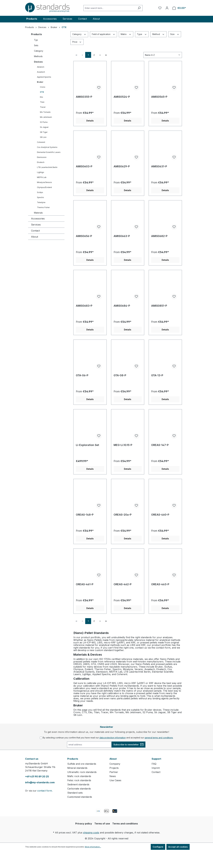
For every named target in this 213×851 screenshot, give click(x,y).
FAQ (154, 763)
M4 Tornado (45, 112)
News (112, 776)
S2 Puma (43, 122)
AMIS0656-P (84, 236)
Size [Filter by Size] (174, 33)
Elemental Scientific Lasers (48, 152)
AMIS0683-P (84, 305)
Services (36, 224)
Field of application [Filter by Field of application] (103, 33)
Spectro (40, 197)
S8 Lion (43, 137)
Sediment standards (78, 784)
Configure (158, 847)
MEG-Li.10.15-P (123, 445)
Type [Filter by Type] (142, 33)
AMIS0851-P (159, 305)
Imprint (156, 767)
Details (90, 120)
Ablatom (40, 67)
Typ (36, 40)
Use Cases (115, 780)
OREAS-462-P (122, 584)
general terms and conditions (159, 737)
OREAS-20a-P (122, 514)
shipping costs (91, 832)
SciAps (40, 192)
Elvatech (40, 162)
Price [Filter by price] (77, 41)
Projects (114, 767)
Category (38, 51)
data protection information (112, 737)
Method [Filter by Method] (158, 33)
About (34, 236)
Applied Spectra (44, 77)
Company (114, 763)
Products (36, 34)
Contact (35, 230)
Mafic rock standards (79, 776)
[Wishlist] (159, 8)
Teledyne (41, 202)
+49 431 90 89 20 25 (37, 776)
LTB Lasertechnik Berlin (47, 167)
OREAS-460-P (160, 514)
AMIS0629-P (122, 166)
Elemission (41, 157)
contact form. (45, 790)
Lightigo (40, 172)
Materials (38, 212)
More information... (93, 847)
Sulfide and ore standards (81, 763)
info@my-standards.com (40, 782)
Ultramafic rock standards (82, 772)
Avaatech (41, 72)
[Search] (139, 8)
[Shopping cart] (179, 8)
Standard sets (75, 792)
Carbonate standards (79, 788)
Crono (42, 87)
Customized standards (79, 796)
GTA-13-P (157, 375)
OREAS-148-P (84, 514)
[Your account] (167, 8)
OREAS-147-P (160, 445)
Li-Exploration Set (87, 445)
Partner (113, 772)
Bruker (40, 82)
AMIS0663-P (122, 236)
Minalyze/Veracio (44, 182)
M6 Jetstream (46, 117)
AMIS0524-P (122, 96)
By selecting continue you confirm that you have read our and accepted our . (108, 737)
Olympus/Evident (44, 187)
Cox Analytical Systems (47, 147)
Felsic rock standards (79, 780)
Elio (41, 97)
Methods (38, 56)
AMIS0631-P (159, 166)
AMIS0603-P (84, 166)
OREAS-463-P (160, 584)
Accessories (38, 218)
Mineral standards (77, 767)
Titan (42, 102)
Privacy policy (83, 823)
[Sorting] (162, 55)
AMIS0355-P (84, 96)
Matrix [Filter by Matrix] (126, 33)
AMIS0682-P (159, 236)
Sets (36, 45)
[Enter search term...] (109, 8)
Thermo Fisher (43, 207)
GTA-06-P (82, 375)
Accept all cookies (178, 847)
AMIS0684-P (122, 305)
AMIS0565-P (159, 96)
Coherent (41, 142)
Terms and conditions (125, 823)
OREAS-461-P (84, 584)
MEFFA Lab (41, 177)
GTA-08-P (120, 375)
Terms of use (102, 823)
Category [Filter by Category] (79, 33)
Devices (38, 62)
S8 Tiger (43, 132)
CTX (42, 92)
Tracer (43, 107)
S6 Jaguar (44, 127)
